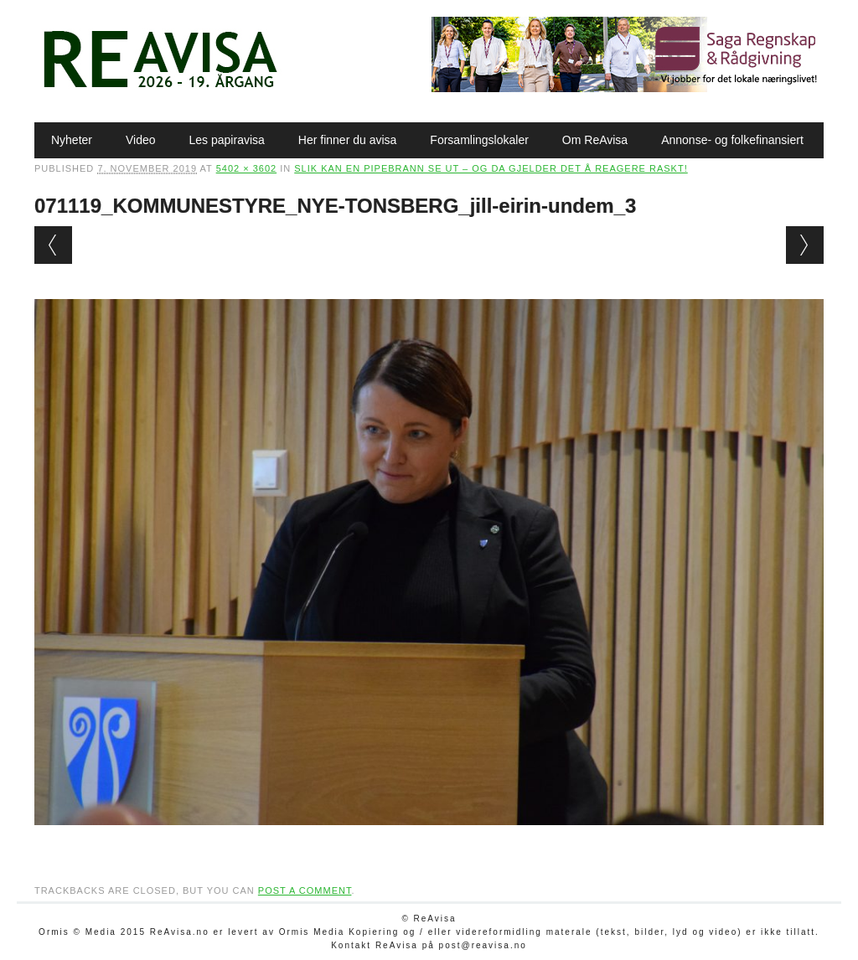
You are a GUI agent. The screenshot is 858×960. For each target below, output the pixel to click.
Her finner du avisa (347, 140)
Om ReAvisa (595, 140)
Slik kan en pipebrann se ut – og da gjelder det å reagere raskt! (491, 168)
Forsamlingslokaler (479, 140)
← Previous (53, 245)
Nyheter (71, 140)
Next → (805, 245)
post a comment (305, 890)
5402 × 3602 (246, 168)
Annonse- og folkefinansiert (732, 140)
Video (141, 140)
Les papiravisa (227, 140)
